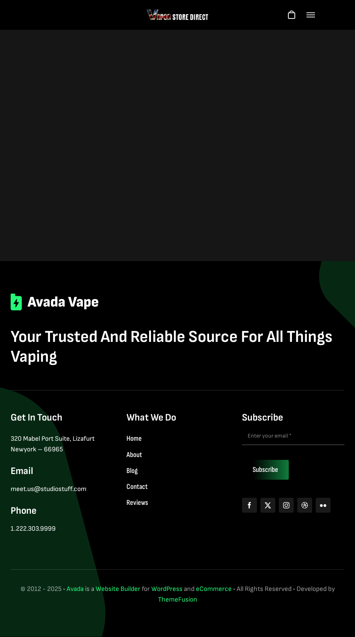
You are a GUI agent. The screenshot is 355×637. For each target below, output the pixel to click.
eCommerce (214, 589)
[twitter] (267, 505)
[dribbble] (304, 505)
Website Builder (118, 589)
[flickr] (323, 505)
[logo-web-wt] (178, 12)
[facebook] (249, 505)
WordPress (166, 589)
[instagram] (286, 505)
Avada (75, 589)
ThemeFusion (177, 600)
